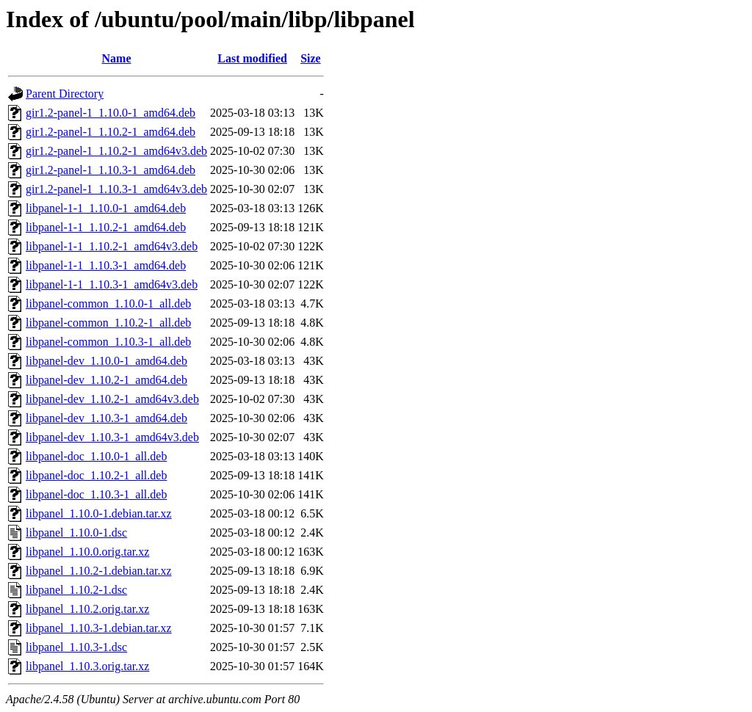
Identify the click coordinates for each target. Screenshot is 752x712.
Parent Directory (65, 93)
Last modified (252, 58)
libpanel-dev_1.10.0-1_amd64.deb (106, 361)
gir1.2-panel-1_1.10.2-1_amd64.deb (110, 132)
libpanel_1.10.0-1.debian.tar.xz (99, 513)
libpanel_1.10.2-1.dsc (76, 590)
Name (116, 58)
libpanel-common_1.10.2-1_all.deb (108, 322)
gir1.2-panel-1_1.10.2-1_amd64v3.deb (116, 151)
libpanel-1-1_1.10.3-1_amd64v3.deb (112, 284)
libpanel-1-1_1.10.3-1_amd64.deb (106, 265)
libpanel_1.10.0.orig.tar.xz (87, 551)
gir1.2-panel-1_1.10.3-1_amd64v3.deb (116, 189)
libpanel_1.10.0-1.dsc (76, 532)
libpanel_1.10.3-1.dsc (76, 647)
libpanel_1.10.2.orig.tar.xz (87, 609)
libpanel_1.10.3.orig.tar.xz (87, 666)
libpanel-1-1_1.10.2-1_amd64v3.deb (112, 246)
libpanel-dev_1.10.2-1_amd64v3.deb (112, 399)
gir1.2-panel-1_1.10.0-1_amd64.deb (110, 112)
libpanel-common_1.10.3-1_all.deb (108, 341)
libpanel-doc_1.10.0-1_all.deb (96, 456)
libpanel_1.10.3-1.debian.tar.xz (99, 628)
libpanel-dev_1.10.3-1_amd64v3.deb (112, 437)
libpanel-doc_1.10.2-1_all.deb (96, 475)
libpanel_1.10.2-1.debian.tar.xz (99, 570)
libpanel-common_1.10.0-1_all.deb (108, 303)
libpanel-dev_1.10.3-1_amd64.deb (106, 418)
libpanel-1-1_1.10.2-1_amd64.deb (106, 227)
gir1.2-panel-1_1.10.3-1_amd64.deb (110, 170)
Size (310, 58)
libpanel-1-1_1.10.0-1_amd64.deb (106, 208)
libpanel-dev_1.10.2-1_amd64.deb (106, 380)
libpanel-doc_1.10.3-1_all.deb (96, 494)
